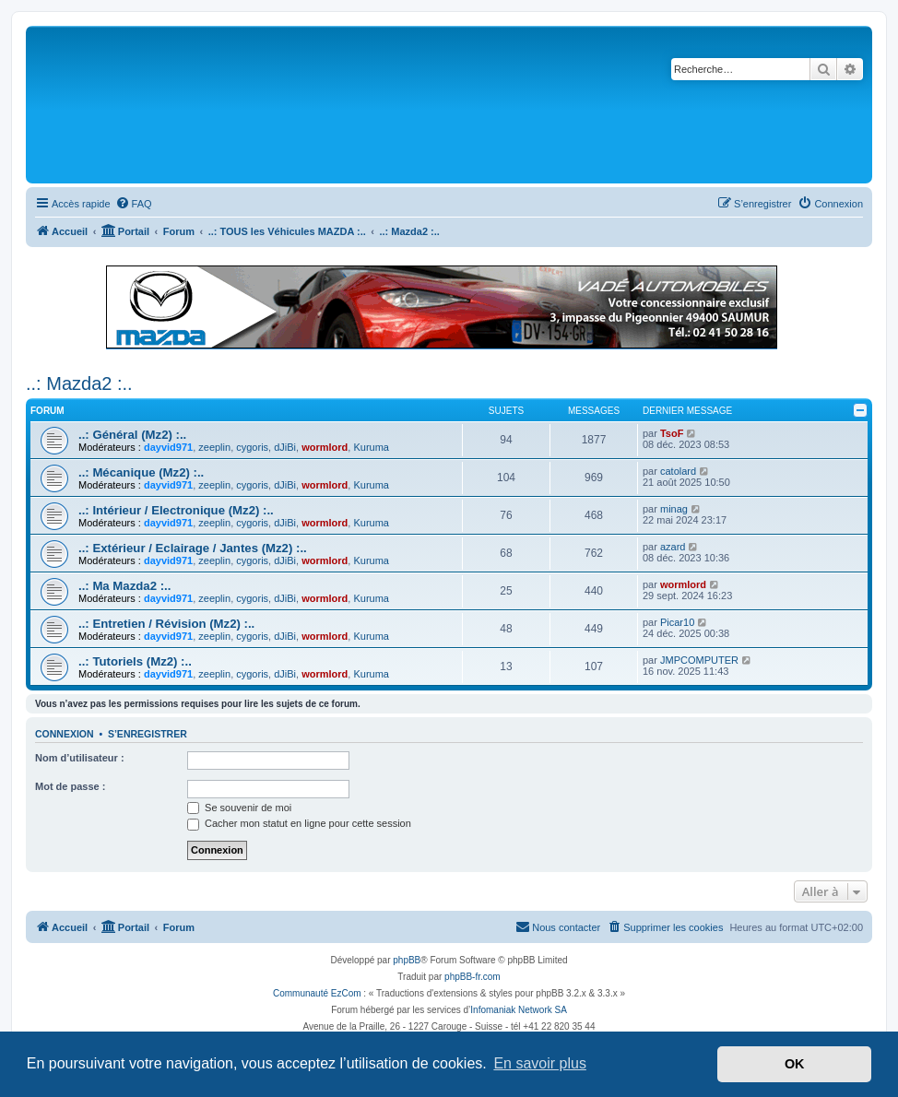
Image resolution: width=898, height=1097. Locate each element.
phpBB (406, 960)
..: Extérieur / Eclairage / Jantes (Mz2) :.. (192, 548)
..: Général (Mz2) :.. (132, 435)
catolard (678, 471)
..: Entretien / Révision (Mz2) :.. (166, 624)
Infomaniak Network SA (518, 1010)
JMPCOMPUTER (699, 660)
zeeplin (214, 447)
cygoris (252, 447)
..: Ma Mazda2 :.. (124, 586)
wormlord (324, 447)
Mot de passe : (70, 786)
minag (674, 508)
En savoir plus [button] (539, 1063)
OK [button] (795, 1063)
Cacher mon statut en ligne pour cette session (299, 823)
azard (673, 546)
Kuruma (371, 447)
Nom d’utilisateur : (79, 757)
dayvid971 (168, 447)
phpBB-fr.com (472, 977)
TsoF (671, 433)
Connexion (64, 733)
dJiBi (285, 447)
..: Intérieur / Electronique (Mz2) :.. (176, 510)
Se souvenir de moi (239, 807)
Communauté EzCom (317, 993)
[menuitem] (133, 204)
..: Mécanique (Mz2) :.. (141, 472)
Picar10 (677, 622)
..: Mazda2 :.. (79, 383)
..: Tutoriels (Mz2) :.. (135, 661)
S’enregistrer (147, 733)
